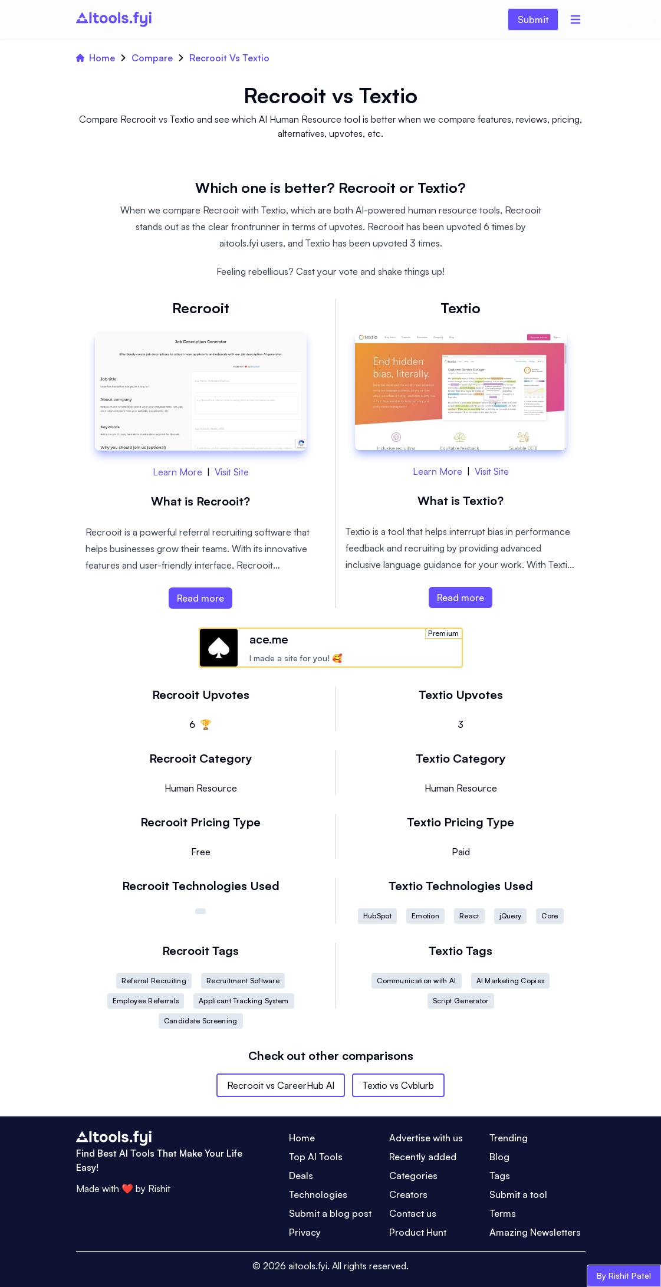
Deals (301, 1175)
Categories (413, 1175)
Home (95, 58)
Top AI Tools (316, 1157)
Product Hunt (417, 1232)
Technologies (318, 1194)
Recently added (422, 1157)
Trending (508, 1138)
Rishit (159, 1188)
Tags (499, 1175)
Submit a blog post (330, 1213)
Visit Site (232, 472)
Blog (499, 1157)
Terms (502, 1213)
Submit (533, 19)
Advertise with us (426, 1138)
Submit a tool (518, 1194)
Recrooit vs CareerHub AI (280, 1085)
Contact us (412, 1213)
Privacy (305, 1232)
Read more (200, 598)
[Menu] (575, 19)
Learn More (177, 472)
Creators (408, 1194)
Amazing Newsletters (535, 1232)
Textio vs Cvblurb (398, 1085)
